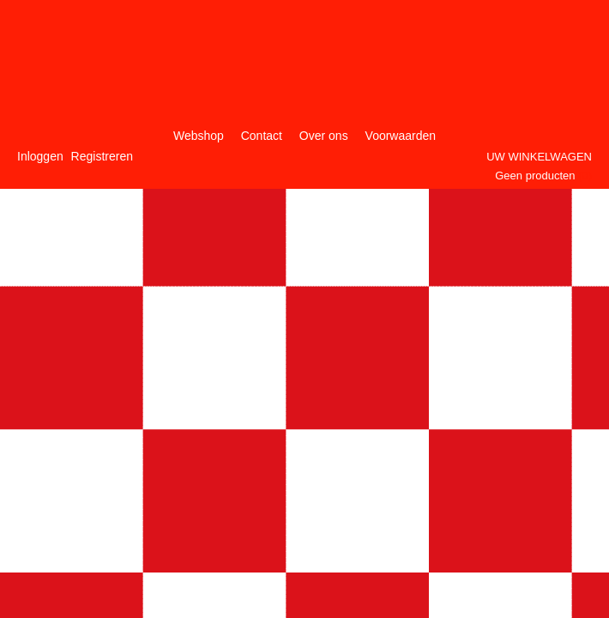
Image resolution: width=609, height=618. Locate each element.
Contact (261, 135)
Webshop (198, 135)
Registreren (102, 156)
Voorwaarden (401, 135)
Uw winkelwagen (539, 156)
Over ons (323, 135)
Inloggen (40, 156)
